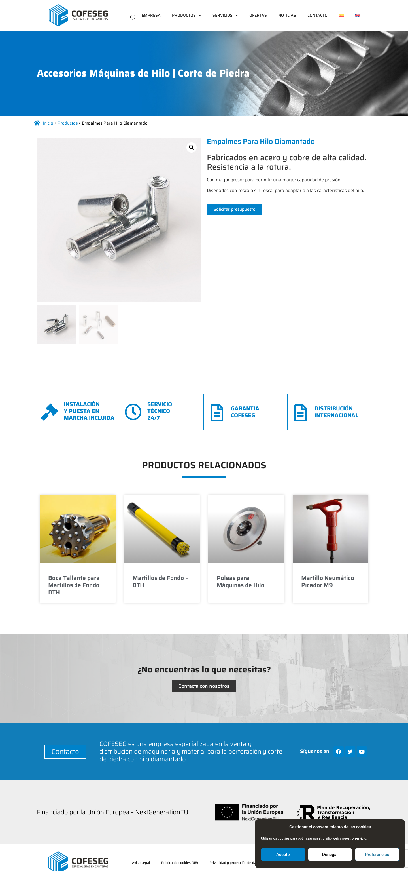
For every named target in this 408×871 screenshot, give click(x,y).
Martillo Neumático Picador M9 (327, 581)
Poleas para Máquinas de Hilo (240, 581)
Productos (186, 15)
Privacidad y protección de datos (235, 862)
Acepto (283, 854)
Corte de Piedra (214, 73)
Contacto (317, 15)
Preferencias (377, 854)
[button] (191, 147)
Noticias (287, 15)
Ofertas (258, 15)
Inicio (48, 123)
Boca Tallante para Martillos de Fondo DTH (74, 585)
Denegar (330, 854)
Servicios (225, 15)
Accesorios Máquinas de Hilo (103, 73)
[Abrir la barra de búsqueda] (133, 17)
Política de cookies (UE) (179, 862)
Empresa (151, 15)
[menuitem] (341, 15)
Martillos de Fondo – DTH (160, 581)
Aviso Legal (141, 862)
